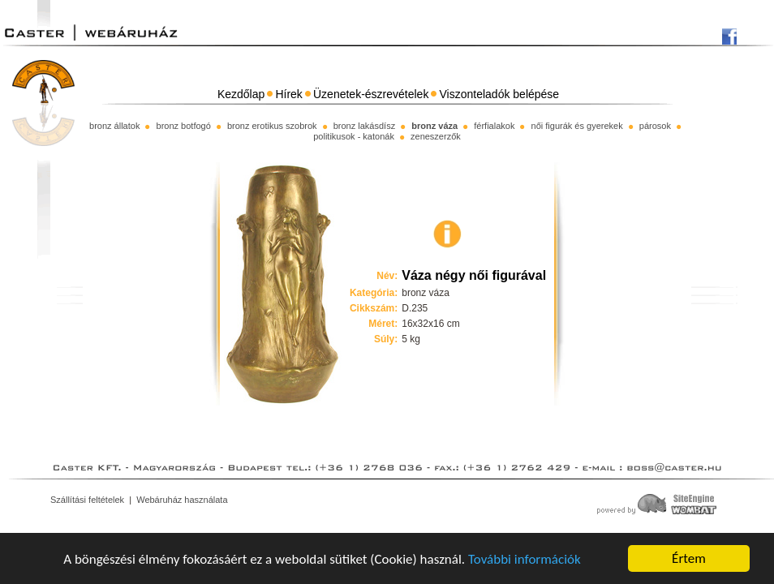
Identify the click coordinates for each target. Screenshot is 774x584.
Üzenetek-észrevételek (370, 94)
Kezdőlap (240, 94)
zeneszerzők (436, 136)
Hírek (288, 94)
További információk (524, 559)
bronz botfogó (184, 126)
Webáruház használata (181, 500)
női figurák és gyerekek (577, 126)
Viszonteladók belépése (500, 94)
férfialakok (494, 126)
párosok (655, 126)
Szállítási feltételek (87, 500)
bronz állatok (114, 126)
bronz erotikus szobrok (272, 126)
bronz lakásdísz (364, 126)
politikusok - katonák (353, 136)
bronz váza (434, 126)
